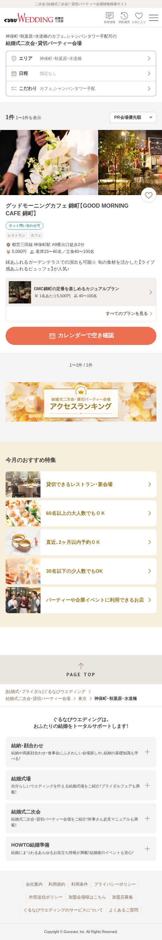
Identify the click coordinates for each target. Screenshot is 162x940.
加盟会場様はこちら (87, 897)
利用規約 (57, 884)
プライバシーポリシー (115, 884)
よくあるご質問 (123, 910)
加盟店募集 (122, 897)
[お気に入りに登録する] (148, 195)
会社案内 (34, 884)
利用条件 (79, 884)
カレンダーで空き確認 (81, 336)
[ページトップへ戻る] (81, 670)
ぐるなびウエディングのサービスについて (63, 910)
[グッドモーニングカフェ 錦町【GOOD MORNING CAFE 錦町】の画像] (81, 162)
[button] (81, 752)
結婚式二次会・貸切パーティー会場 (38, 698)
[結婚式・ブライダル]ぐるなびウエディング (46, 691)
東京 (82, 698)
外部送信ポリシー (45, 897)
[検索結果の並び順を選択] (133, 117)
